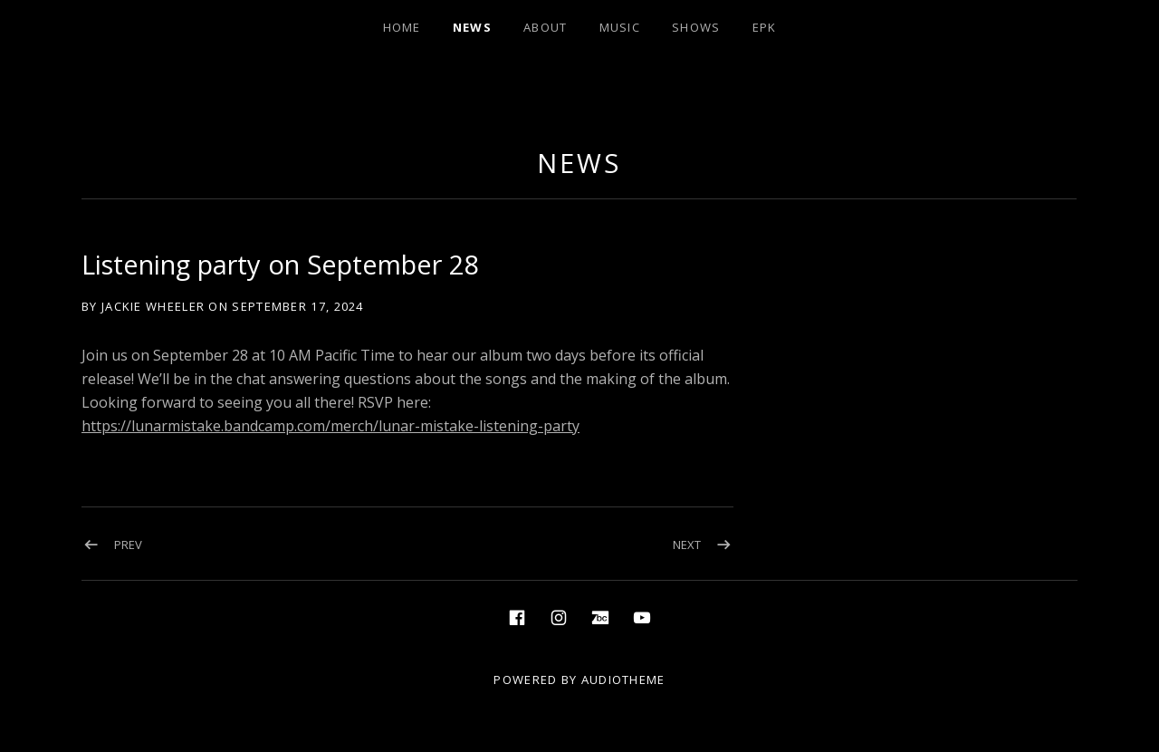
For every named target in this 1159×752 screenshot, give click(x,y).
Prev (128, 544)
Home (402, 27)
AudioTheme (623, 679)
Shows (696, 27)
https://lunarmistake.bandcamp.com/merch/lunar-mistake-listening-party (330, 426)
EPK (764, 27)
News (472, 27)
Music (620, 27)
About (545, 27)
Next (687, 544)
